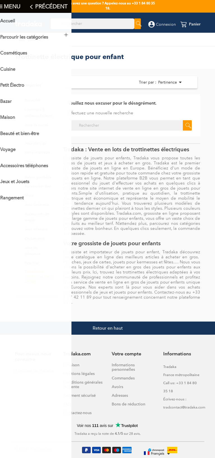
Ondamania (35, 238)
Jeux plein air (35, 143)
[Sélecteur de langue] (158, 453)
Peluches (32, 263)
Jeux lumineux (37, 204)
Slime (29, 195)
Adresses (120, 395)
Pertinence (169, 82)
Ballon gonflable (38, 177)
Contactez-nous (77, 412)
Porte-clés (33, 100)
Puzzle (30, 134)
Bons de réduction (128, 404)
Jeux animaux (36, 229)
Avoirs (117, 386)
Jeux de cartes (36, 125)
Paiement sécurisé (79, 395)
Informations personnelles (123, 367)
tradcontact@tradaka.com (184, 407)
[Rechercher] (92, 23)
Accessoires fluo (38, 186)
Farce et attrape (37, 152)
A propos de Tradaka (34, 370)
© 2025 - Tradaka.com (33, 449)
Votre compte (126, 354)
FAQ (67, 404)
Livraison (71, 365)
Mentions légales (79, 373)
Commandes (123, 378)
